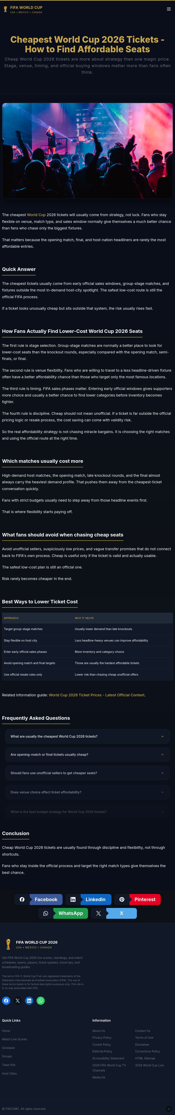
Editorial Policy (102, 1051)
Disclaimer (142, 1044)
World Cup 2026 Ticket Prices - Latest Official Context (96, 695)
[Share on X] (114, 913)
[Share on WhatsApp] (63, 913)
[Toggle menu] (169, 9)
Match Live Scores (14, 1039)
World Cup (36, 215)
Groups (7, 1056)
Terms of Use (144, 1037)
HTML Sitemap (145, 1058)
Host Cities (9, 1073)
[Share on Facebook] (38, 899)
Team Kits (8, 1065)
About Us (99, 1030)
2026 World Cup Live (149, 1065)
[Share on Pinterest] (137, 899)
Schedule (8, 1048)
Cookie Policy (102, 1044)
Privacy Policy (102, 1037)
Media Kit (99, 1077)
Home (6, 1030)
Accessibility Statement (108, 1058)
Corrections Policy (147, 1051)
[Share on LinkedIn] (88, 899)
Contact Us (142, 1030)
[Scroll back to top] (169, 1109)
